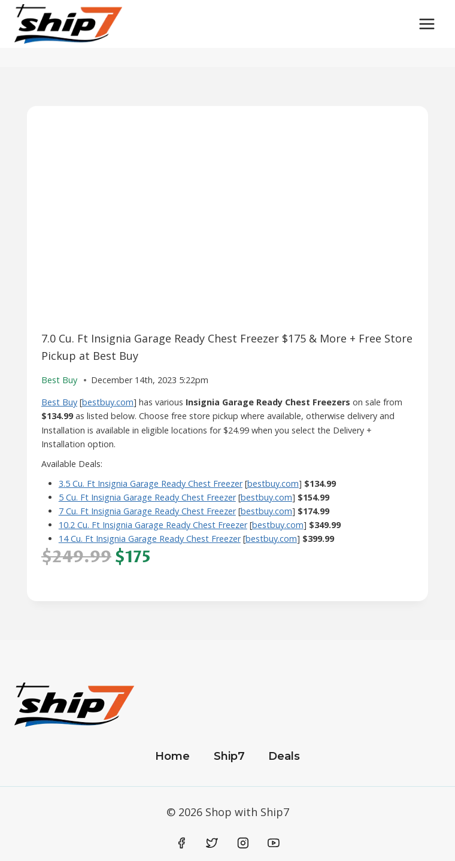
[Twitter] (212, 844)
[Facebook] (181, 844)
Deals (284, 756)
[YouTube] (274, 844)
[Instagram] (243, 844)
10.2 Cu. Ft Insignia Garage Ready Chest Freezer (153, 524)
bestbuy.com (108, 402)
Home (172, 756)
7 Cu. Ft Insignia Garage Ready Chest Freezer (147, 511)
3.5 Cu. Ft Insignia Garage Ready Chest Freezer (150, 483)
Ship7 (229, 756)
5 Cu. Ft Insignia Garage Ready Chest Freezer (147, 497)
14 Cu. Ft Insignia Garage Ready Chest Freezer (150, 538)
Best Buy (59, 402)
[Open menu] (426, 23)
